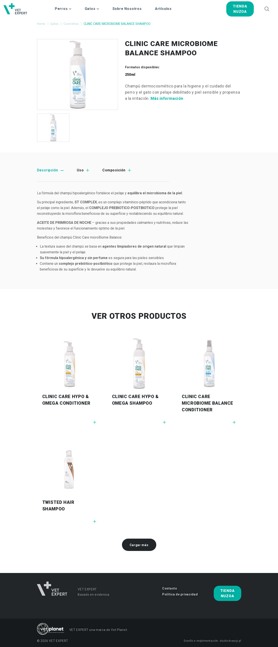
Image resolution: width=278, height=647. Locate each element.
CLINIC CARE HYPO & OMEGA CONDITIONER (66, 400)
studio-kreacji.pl (230, 640)
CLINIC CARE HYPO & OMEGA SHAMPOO (135, 400)
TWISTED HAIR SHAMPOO (58, 506)
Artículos (163, 9)
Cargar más (139, 545)
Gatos (54, 24)
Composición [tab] (113, 170)
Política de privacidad (180, 594)
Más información (167, 98)
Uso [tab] (80, 170)
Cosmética (71, 24)
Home (41, 24)
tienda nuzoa (240, 9)
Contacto (169, 588)
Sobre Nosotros (127, 9)
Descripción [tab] (47, 170)
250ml (130, 74)
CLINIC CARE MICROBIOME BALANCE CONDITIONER (207, 403)
